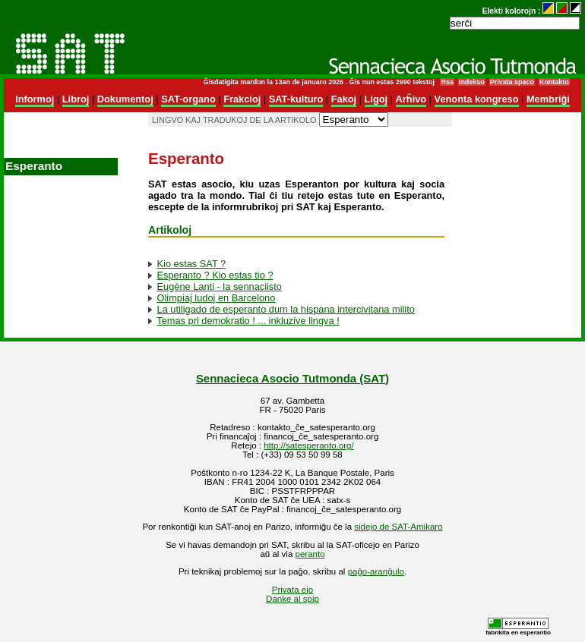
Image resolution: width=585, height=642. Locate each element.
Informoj (34, 99)
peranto (310, 554)
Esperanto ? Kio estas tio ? (215, 275)
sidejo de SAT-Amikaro (398, 526)
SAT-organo (188, 99)
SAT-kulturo (296, 99)
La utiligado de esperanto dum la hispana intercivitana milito (286, 309)
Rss (447, 82)
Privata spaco (512, 82)
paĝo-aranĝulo (376, 571)
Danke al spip (292, 598)
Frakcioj (242, 99)
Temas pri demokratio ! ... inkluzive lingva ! (248, 320)
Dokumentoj (125, 99)
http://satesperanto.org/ (308, 445)
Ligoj (376, 99)
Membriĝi (548, 99)
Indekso (472, 82)
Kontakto (554, 82)
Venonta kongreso (477, 99)
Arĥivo (411, 99)
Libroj (76, 99)
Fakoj (343, 99)
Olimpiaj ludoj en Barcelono (216, 298)
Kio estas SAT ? (191, 263)
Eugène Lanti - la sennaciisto (219, 286)
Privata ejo (292, 589)
